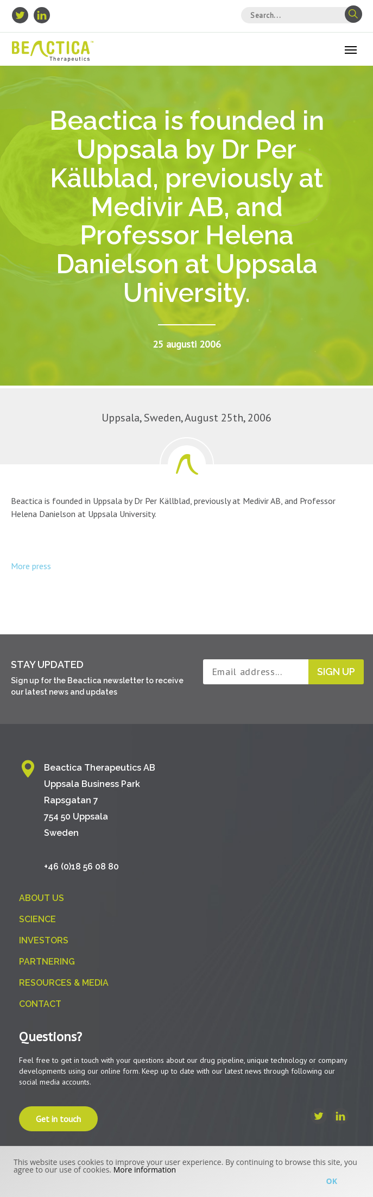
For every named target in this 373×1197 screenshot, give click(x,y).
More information (144, 1169)
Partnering (47, 961)
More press (31, 565)
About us (41, 898)
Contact (40, 1004)
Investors (43, 940)
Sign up (336, 671)
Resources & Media (64, 983)
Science (37, 919)
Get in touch (58, 1118)
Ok (331, 1181)
